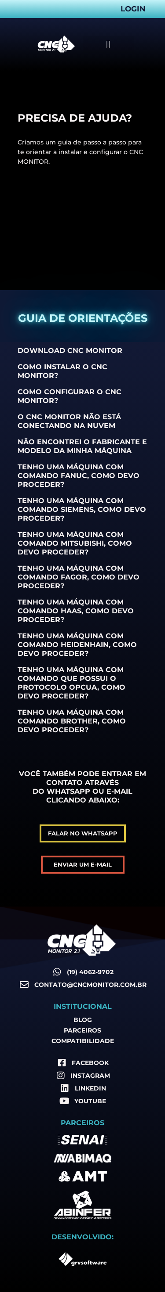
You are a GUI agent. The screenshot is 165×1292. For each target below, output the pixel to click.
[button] (108, 44)
